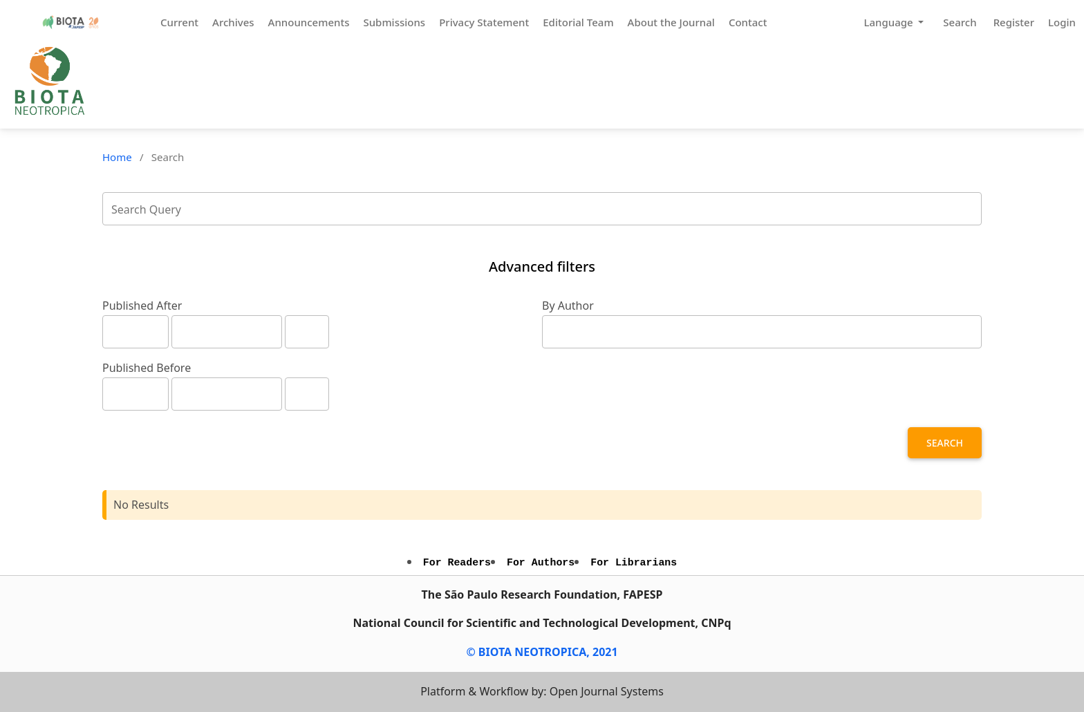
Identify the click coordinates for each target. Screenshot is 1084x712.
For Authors (540, 562)
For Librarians (633, 562)
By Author (568, 305)
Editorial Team (578, 22)
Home (117, 157)
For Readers (457, 562)
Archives (233, 22)
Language (889, 22)
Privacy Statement (484, 22)
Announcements (309, 22)
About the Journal (671, 22)
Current (179, 22)
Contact (748, 22)
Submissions (394, 22)
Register (1013, 22)
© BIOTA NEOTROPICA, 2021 (541, 651)
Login (1062, 22)
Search (959, 22)
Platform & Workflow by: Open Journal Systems (542, 691)
